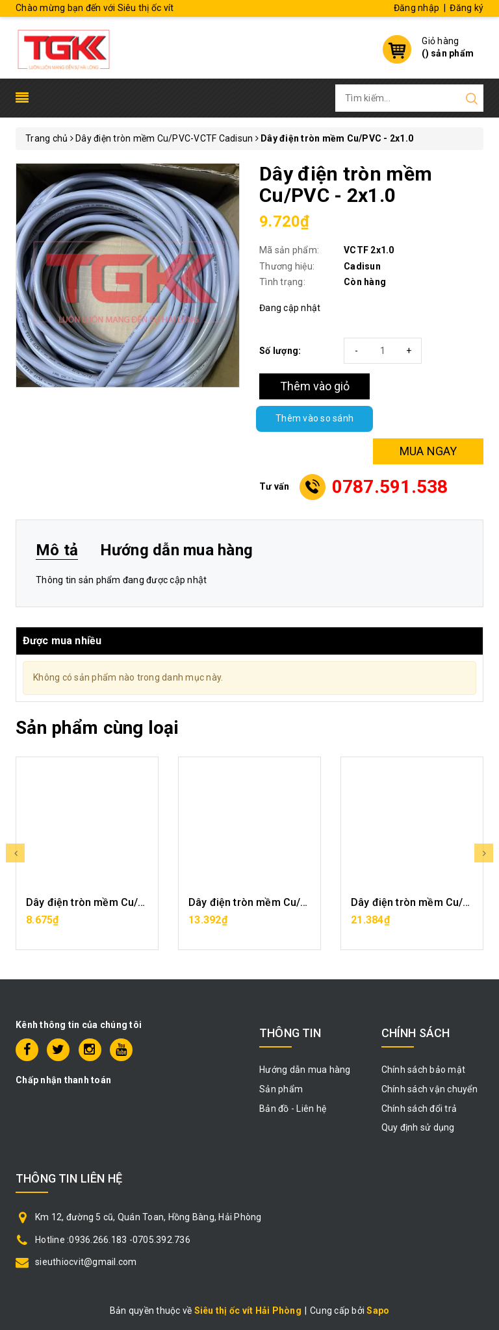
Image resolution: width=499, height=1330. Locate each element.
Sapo (377, 1310)
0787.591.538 (390, 486)
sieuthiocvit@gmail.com (86, 1262)
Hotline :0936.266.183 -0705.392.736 (112, 1240)
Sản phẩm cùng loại (97, 727)
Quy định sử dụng (418, 1127)
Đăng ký (466, 8)
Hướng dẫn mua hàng (305, 1069)
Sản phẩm (281, 1089)
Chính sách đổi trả (419, 1108)
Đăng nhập (416, 8)
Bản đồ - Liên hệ (292, 1108)
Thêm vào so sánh (314, 419)
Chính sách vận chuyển (429, 1089)
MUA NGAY (428, 451)
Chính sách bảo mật (423, 1069)
